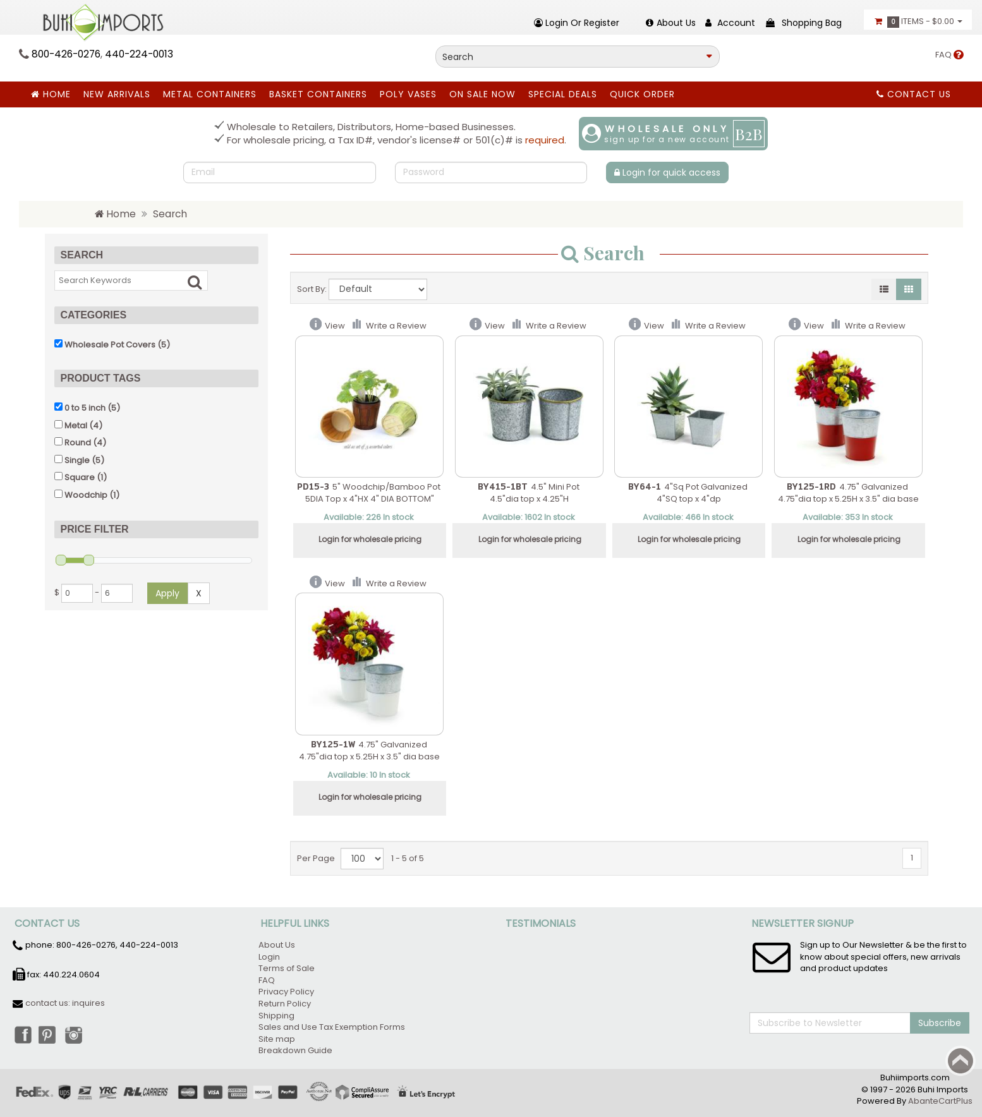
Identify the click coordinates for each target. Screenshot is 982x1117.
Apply (167, 592)
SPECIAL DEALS (562, 94)
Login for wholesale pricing (369, 539)
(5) (112, 344)
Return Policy (284, 1004)
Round (77, 443)
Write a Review (396, 326)
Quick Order (642, 94)
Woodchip (85, 494)
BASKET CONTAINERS (318, 94)
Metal (75, 425)
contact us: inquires (65, 1003)
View (335, 326)
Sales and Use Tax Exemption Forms (331, 1027)
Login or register (576, 22)
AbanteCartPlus (940, 1101)
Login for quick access (667, 172)
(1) (80, 477)
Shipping (276, 1016)
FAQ (949, 55)
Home (51, 94)
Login (269, 957)
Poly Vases (408, 94)
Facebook (22, 1034)
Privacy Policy (286, 992)
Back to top (960, 1060)
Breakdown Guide (296, 1050)
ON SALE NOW (482, 94)
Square (79, 477)
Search (170, 213)
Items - (917, 21)
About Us (276, 945)
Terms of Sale (286, 968)
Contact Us (913, 94)
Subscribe (939, 1023)
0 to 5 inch (85, 408)
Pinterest (49, 1034)
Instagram (77, 1034)
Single (77, 460)
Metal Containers (210, 94)
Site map (276, 1039)
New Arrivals (116, 94)
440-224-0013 (139, 54)
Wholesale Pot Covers (109, 344)
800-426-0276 (66, 54)
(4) (78, 425)
